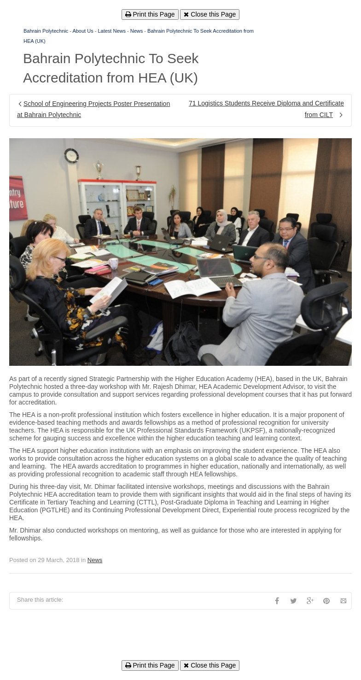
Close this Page (210, 14)
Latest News (112, 31)
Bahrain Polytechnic (45, 31)
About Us (82, 31)
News (136, 31)
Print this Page (150, 14)
